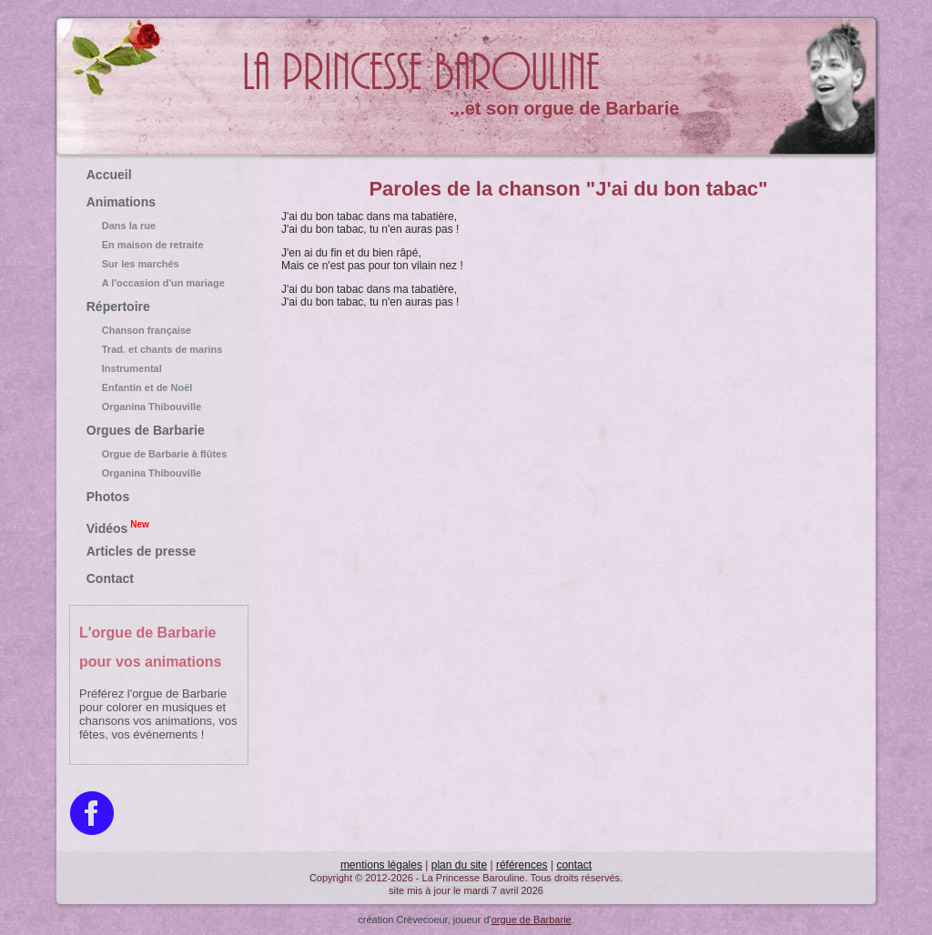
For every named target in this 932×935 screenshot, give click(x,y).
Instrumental (159, 368)
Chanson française (159, 330)
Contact (110, 578)
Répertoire (118, 306)
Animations (121, 202)
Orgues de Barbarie (145, 430)
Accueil (109, 174)
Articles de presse (141, 551)
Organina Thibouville (159, 406)
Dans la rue (159, 225)
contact (574, 865)
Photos (107, 496)
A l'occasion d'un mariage (159, 283)
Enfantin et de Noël (159, 387)
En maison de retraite (159, 245)
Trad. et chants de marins (159, 349)
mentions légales (381, 865)
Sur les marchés (159, 264)
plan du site (459, 865)
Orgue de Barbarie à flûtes (159, 454)
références (522, 865)
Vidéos (117, 527)
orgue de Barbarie (531, 919)
